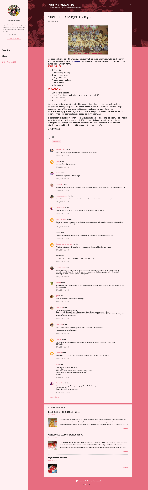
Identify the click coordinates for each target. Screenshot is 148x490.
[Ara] (130, 5)
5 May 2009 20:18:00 (62, 155)
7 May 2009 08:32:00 (62, 358)
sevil (57, 364)
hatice (58, 161)
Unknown (59, 339)
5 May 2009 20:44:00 (62, 167)
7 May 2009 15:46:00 (62, 377)
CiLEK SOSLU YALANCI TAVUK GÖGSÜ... (65, 435)
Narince (58, 282)
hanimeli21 (59, 307)
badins (85, 484)
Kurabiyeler (56, 141)
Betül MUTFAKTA (61, 219)
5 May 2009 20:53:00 (62, 190)
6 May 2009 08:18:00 (62, 277)
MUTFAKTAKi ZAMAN (61, 4)
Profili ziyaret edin (14, 38)
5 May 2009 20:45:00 (62, 179)
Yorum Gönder (55, 397)
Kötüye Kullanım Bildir (9, 62)
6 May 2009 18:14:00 (62, 302)
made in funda (60, 150)
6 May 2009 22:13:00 (62, 318)
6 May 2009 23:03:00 (62, 347)
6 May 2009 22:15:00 (62, 334)
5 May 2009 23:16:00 (62, 250)
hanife (58, 173)
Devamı (125, 429)
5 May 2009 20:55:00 (62, 202)
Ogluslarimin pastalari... (58, 458)
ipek (57, 296)
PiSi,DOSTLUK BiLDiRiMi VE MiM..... (64, 412)
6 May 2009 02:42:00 (62, 261)
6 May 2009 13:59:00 (62, 290)
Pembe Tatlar (60, 207)
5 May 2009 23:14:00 (62, 238)
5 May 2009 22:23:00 (62, 227)
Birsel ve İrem (60, 267)
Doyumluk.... (59, 184)
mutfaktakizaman (61, 196)
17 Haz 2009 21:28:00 (63, 392)
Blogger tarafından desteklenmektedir (88, 481)
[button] (126, 16)
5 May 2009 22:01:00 (62, 213)
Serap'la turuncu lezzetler (64, 244)
